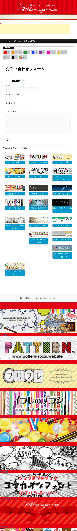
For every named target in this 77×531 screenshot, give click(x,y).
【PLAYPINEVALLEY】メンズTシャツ (62, 255)
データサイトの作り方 (62, 225)
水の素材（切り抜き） (62, 194)
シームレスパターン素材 (38, 162)
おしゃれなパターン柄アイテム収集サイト (38, 241)
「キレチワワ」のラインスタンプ (14, 272)
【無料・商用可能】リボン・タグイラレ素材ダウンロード (38, 5)
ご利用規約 (17, 41)
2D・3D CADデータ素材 (38, 225)
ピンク (51, 52)
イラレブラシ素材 (15, 208)
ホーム (8, 41)
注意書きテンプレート (15, 194)
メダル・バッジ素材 (15, 176)
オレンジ (17, 52)
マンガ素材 (39, 176)
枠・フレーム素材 (62, 162)
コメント (11, 111)
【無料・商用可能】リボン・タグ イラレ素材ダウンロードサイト (38, 298)
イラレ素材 (15, 162)
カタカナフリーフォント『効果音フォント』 (62, 177)
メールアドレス (13, 94)
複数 (22, 57)
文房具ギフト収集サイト (62, 239)
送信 (8, 140)
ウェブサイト (10, 103)
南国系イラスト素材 (38, 208)
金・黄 (62, 52)
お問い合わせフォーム (31, 41)
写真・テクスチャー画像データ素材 (14, 226)
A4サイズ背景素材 (38, 194)
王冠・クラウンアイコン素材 (62, 209)
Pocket (23, 80)
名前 (9, 85)
